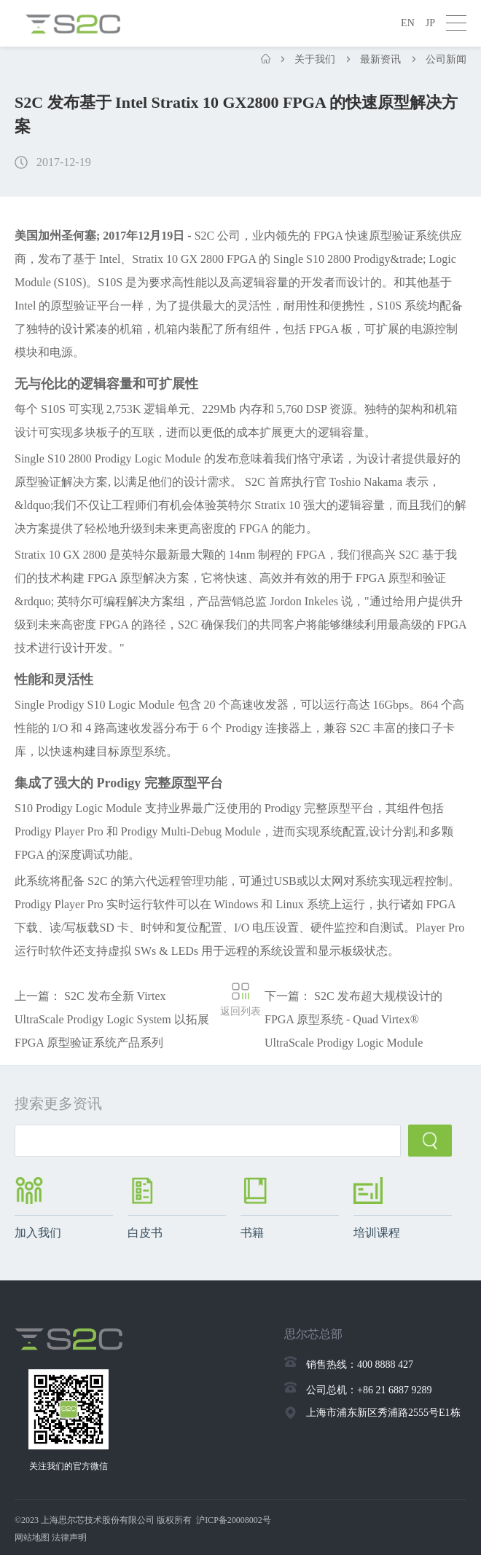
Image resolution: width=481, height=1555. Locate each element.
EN (408, 22)
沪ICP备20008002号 (233, 1520)
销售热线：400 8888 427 (359, 1364)
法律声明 (69, 1537)
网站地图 (32, 1537)
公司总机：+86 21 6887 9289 (368, 1390)
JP (430, 22)
